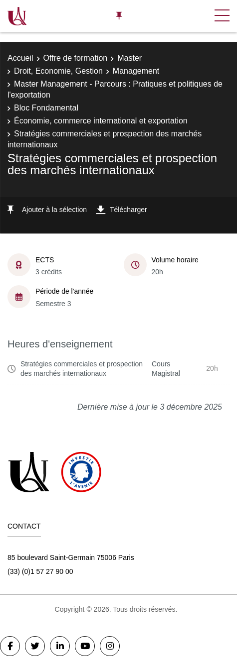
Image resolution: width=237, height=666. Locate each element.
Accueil (20, 58)
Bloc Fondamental (46, 108)
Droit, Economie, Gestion (58, 71)
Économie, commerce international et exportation (101, 120)
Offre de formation (75, 58)
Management (136, 71)
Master (129, 58)
